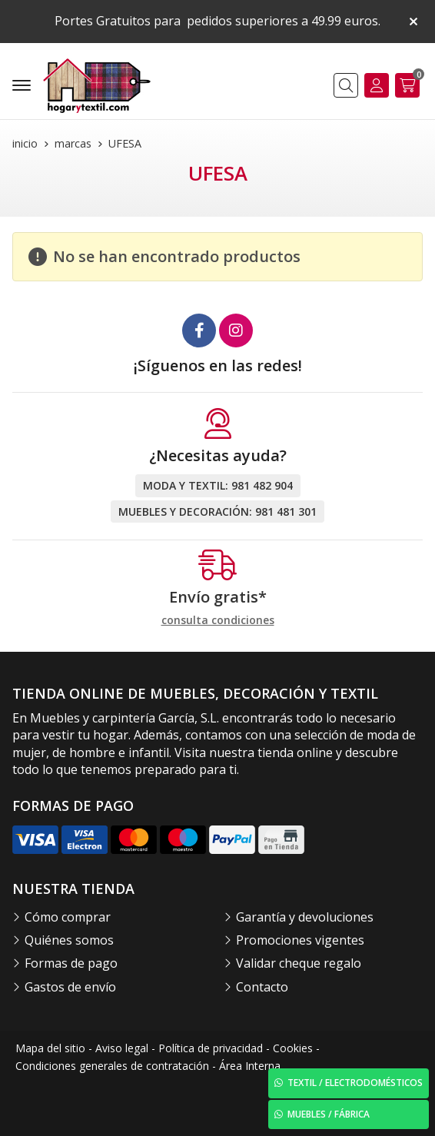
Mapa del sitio (50, 1048)
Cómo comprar (68, 916)
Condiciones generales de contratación (112, 1065)
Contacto (262, 986)
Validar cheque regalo (298, 963)
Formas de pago (71, 963)
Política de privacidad (210, 1048)
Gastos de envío (70, 986)
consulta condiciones (217, 620)
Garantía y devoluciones (305, 916)
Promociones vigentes (300, 940)
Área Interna (250, 1065)
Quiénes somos (69, 940)
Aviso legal (121, 1048)
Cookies (293, 1048)
